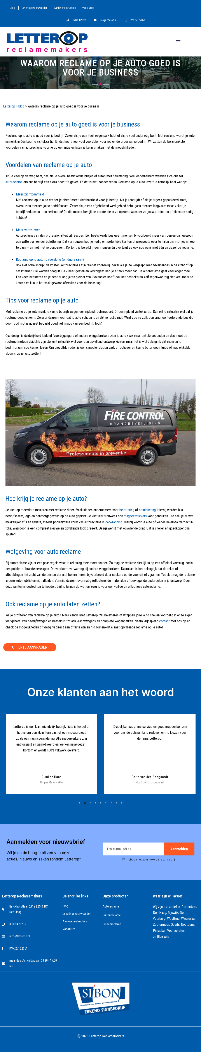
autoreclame (14, 182)
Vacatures (88, 7)
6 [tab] (106, 802)
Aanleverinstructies (65, 7)
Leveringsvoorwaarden (34, 7)
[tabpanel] (51, 752)
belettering (126, 509)
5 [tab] (100, 802)
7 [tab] (111, 802)
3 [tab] (90, 802)
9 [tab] (121, 802)
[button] (178, 41)
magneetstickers (135, 515)
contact (164, 620)
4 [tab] (95, 802)
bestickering (147, 509)
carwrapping (113, 521)
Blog (12, 7)
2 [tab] (85, 802)
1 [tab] (79, 802)
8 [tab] (116, 802)
